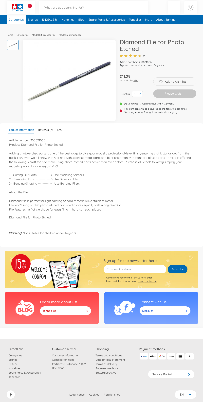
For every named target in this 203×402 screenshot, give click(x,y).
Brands (33, 25)
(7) (132, 56)
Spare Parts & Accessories (107, 25)
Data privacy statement (110, 359)
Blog (81, 25)
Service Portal (171, 374)
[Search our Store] (93, 10)
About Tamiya (166, 25)
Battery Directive (105, 372)
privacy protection (147, 281)
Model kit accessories (43, 34)
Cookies (94, 394)
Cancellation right (63, 359)
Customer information (65, 355)
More (148, 25)
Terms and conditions (108, 355)
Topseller (135, 25)
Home (10, 34)
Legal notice (77, 394)
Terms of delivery (106, 364)
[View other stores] (30, 9)
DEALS (50, 25)
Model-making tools (70, 34)
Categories (16, 25)
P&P (135, 80)
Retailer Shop (112, 394)
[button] (174, 10)
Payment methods (106, 368)
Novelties (67, 25)
